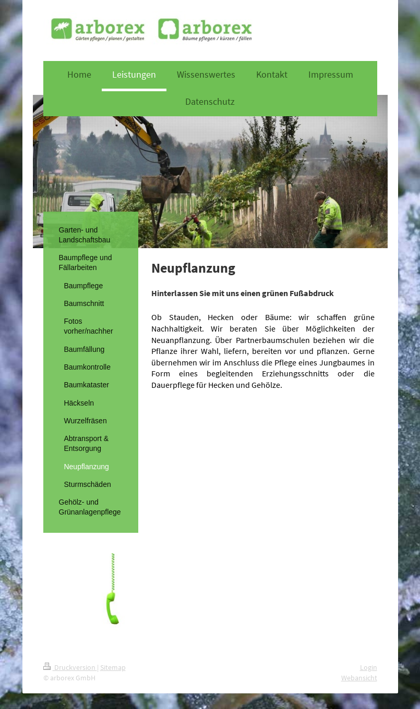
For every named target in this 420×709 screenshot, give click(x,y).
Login (368, 667)
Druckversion (70, 667)
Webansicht (359, 677)
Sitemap (113, 667)
